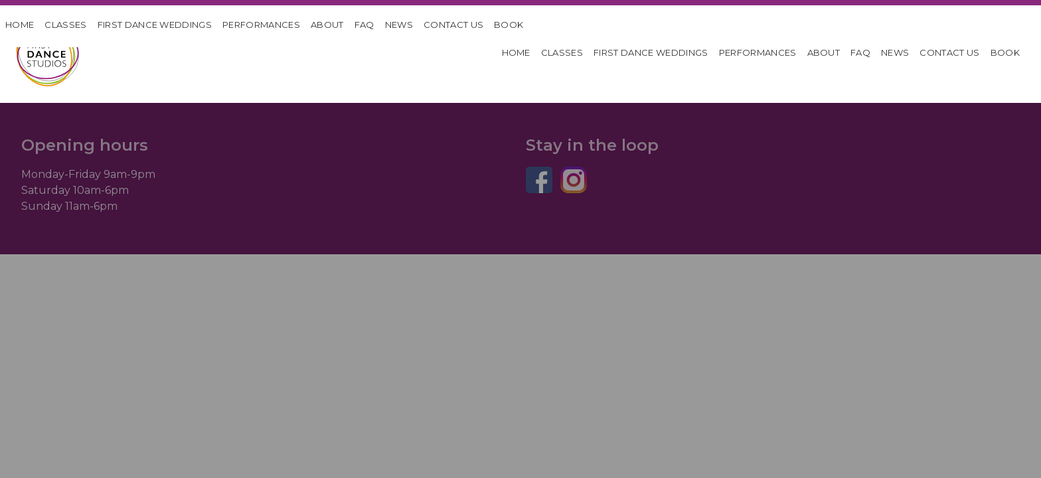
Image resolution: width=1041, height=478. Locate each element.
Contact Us (453, 24)
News (399, 24)
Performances (261, 24)
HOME (19, 24)
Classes (65, 24)
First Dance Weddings (155, 24)
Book (508, 24)
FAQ (364, 24)
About (327, 24)
